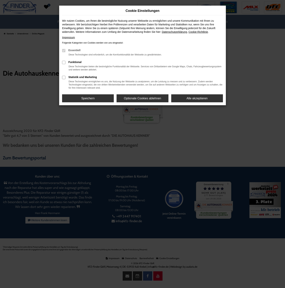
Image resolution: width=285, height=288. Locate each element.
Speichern (88, 98)
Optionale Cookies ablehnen (142, 98)
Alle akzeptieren (197, 98)
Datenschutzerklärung (174, 31)
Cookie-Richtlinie (198, 31)
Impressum (68, 37)
